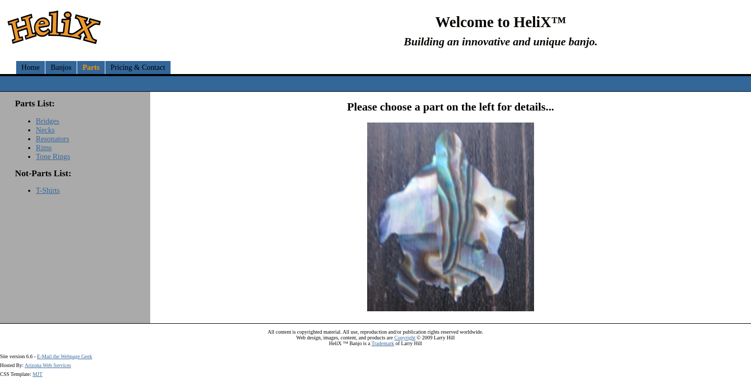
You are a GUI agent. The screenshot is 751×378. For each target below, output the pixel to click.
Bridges (47, 121)
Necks (45, 130)
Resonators (52, 139)
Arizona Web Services (48, 365)
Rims (44, 147)
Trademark (382, 343)
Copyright (405, 337)
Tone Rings (53, 156)
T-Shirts (48, 190)
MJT (37, 374)
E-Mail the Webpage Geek (64, 356)
